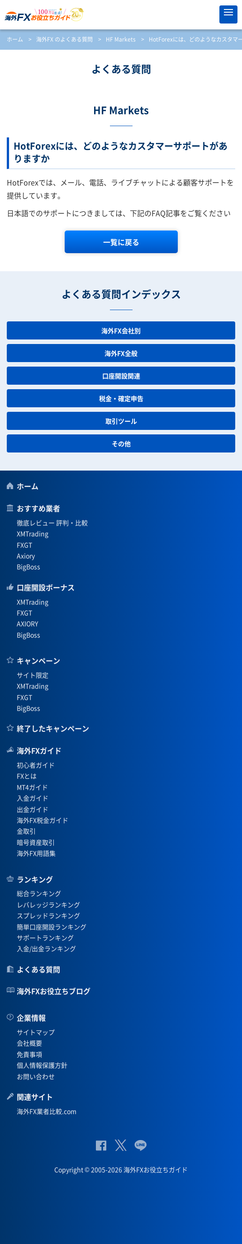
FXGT (24, 544)
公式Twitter (120, 1145)
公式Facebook (101, 1145)
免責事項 (29, 1054)
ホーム (15, 39)
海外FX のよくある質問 (64, 39)
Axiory (26, 555)
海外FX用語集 (36, 853)
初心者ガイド (36, 764)
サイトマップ (36, 1032)
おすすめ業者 (38, 508)
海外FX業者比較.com (46, 1111)
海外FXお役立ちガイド (121, 14)
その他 (121, 443)
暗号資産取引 (36, 842)
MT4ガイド (32, 787)
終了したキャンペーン (53, 728)
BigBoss (28, 566)
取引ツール (121, 420)
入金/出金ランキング (46, 948)
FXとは (27, 775)
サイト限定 (32, 674)
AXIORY (27, 623)
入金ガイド (32, 797)
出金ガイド (32, 809)
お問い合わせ (36, 1076)
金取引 (26, 830)
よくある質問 (38, 969)
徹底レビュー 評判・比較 (52, 522)
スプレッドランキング (48, 915)
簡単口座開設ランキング (51, 926)
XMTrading (32, 533)
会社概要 (29, 1042)
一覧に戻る (121, 241)
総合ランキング (39, 893)
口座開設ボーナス (46, 587)
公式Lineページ (140, 1145)
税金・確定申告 (121, 398)
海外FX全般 (121, 353)
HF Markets (121, 39)
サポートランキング (45, 937)
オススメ (208, 14)
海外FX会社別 (121, 330)
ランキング (35, 879)
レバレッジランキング (48, 904)
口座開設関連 (121, 375)
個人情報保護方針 (42, 1065)
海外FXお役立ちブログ (53, 990)
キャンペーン (38, 660)
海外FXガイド (39, 750)
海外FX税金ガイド (42, 820)
